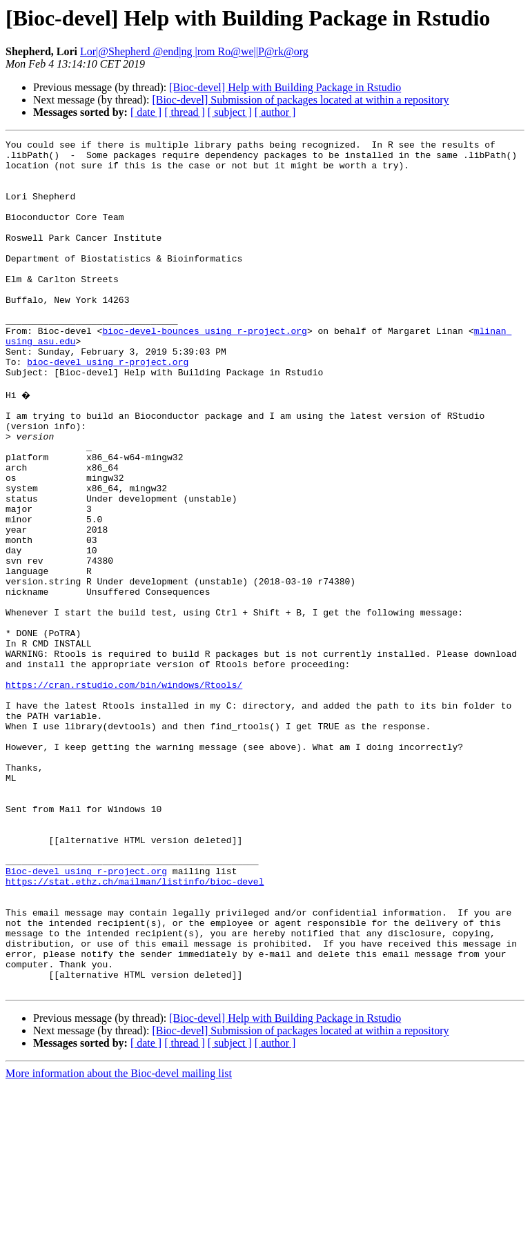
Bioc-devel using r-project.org (86, 1015)
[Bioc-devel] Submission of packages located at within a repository (300, 100)
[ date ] (145, 112)
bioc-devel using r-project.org (107, 407)
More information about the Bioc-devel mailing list (119, 1241)
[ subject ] (230, 112)
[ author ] (275, 112)
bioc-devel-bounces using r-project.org (204, 370)
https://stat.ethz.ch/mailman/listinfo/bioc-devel (135, 1028)
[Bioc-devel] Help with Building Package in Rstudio (285, 87)
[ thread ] (184, 112)
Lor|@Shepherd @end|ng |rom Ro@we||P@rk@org (194, 51)
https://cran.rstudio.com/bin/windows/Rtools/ (124, 792)
